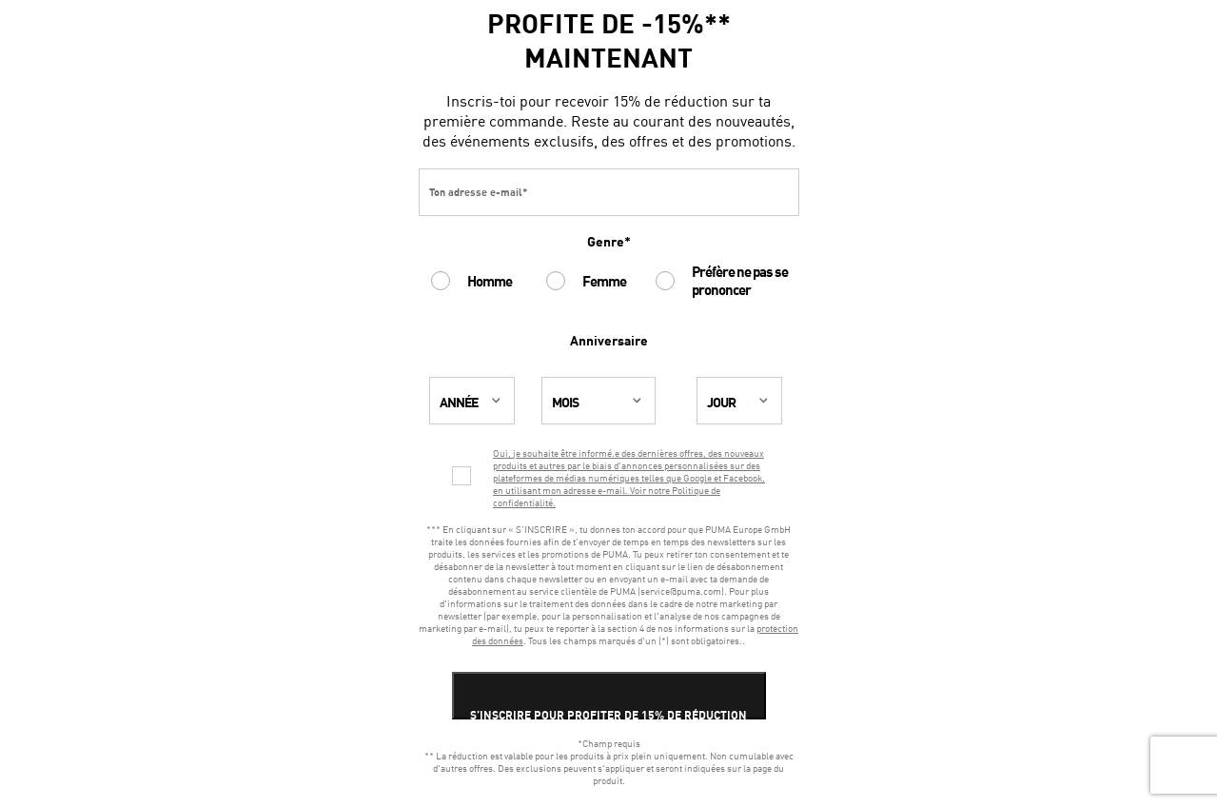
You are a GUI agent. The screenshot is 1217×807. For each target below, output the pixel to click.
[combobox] (478, 400)
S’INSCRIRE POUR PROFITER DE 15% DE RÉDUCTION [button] (608, 715)
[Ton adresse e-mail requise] (609, 192)
